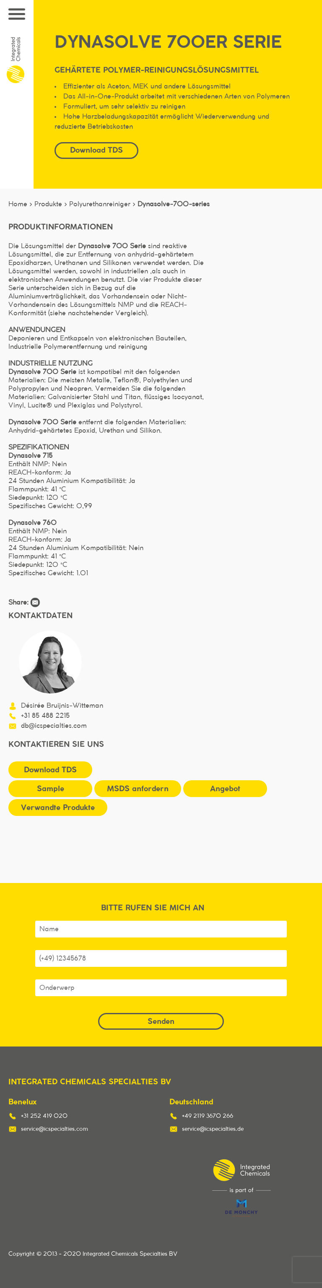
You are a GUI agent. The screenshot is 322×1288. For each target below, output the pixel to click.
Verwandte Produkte (58, 807)
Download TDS (96, 150)
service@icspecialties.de (213, 1129)
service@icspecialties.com (54, 1129)
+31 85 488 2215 (45, 715)
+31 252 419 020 (44, 1116)
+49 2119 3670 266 (207, 1116)
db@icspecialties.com (54, 725)
